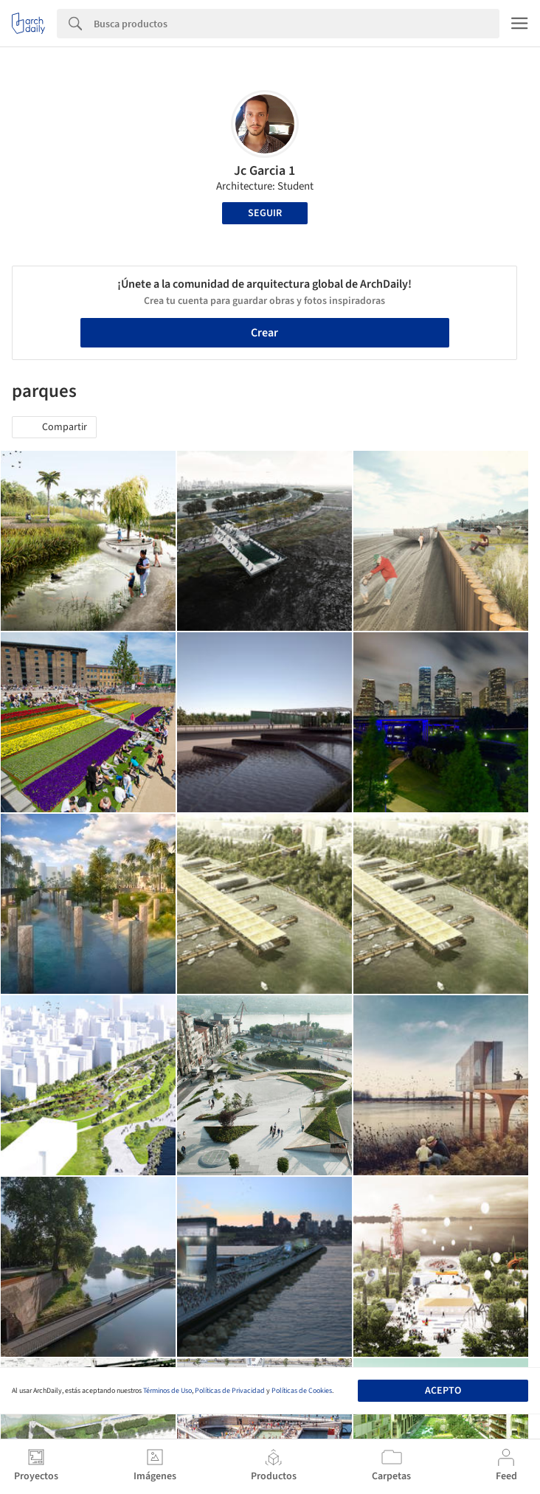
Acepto (443, 1390)
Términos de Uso (167, 1391)
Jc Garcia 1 (264, 171)
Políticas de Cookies (301, 1391)
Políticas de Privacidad (230, 1391)
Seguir (265, 213)
